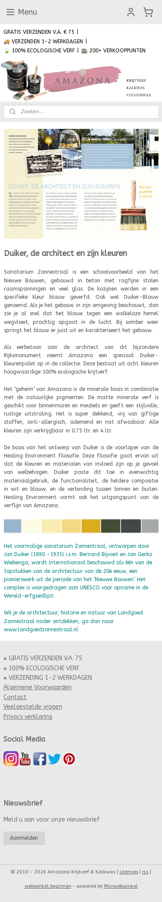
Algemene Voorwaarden (37, 687)
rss (145, 872)
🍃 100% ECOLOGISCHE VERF (39, 51)
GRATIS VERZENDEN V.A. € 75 (38, 32)
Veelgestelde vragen (32, 706)
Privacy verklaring (27, 716)
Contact (15, 697)
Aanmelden (24, 838)
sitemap (128, 872)
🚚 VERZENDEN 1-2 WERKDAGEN (43, 41)
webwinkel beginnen (48, 886)
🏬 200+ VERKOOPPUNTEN (113, 51)
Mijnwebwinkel (121, 886)
